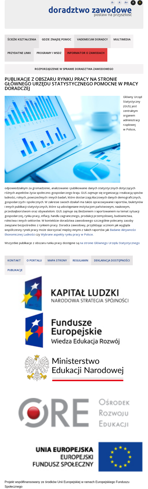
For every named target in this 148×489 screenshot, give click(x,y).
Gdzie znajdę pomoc (56, 39)
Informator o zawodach (85, 53)
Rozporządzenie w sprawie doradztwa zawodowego (74, 69)
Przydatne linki (19, 53)
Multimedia (122, 39)
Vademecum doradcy (92, 39)
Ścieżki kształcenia (22, 39)
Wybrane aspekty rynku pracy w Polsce (67, 234)
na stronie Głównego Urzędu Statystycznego (110, 243)
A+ (126, 2)
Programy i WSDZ (49, 53)
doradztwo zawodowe (90, 9)
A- (112, 2)
